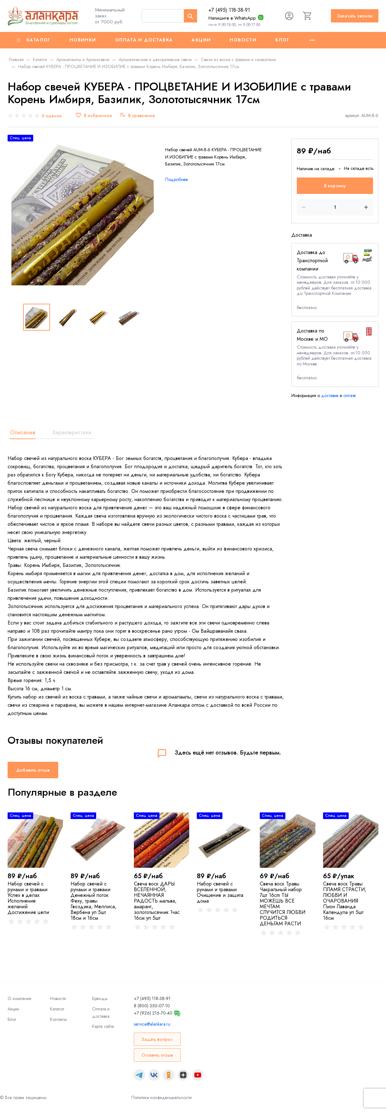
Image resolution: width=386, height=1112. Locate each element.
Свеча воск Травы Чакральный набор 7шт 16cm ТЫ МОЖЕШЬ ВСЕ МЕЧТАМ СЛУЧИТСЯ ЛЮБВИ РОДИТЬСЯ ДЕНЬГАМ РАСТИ (282, 903)
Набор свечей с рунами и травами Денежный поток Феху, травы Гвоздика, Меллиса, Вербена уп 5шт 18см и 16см (93, 901)
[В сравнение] (137, 115)
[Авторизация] (289, 16)
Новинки (83, 40)
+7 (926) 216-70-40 (153, 1013)
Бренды (100, 998)
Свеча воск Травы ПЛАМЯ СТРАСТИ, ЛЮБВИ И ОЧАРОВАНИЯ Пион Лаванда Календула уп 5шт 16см (344, 901)
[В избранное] (93, 115)
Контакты (58, 1019)
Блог (282, 40)
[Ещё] (312, 40)
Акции (201, 40)
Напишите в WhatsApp (232, 18)
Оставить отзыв (157, 1055)
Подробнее (176, 179)
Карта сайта (103, 1026)
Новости (243, 40)
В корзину (335, 186)
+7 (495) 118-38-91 (229, 10)
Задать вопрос (157, 1039)
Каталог (34, 40)
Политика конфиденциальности (161, 1097)
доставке (330, 395)
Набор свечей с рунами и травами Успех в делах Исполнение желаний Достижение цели (28, 898)
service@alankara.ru (152, 1024)
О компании (19, 998)
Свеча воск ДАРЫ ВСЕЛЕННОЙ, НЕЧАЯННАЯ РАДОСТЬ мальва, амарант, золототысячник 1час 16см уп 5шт (157, 901)
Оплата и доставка (144, 40)
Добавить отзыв (33, 770)
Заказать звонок (354, 16)
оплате (349, 395)
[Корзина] (307, 16)
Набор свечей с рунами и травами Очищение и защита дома (220, 892)
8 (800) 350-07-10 (152, 1006)
